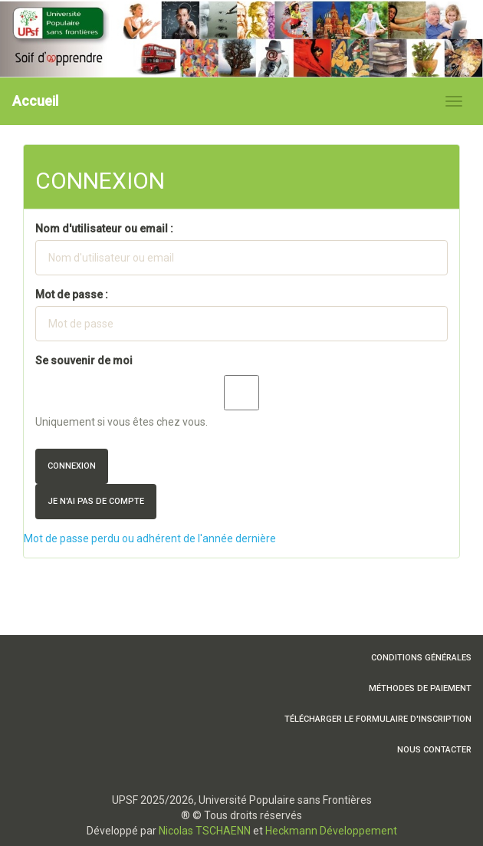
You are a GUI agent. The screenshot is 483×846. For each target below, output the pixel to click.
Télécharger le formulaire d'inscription (378, 719)
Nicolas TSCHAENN (205, 831)
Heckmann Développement (331, 831)
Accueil (35, 101)
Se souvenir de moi (84, 360)
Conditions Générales (421, 658)
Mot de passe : (71, 294)
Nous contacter (434, 750)
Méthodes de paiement (420, 688)
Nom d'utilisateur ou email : (104, 228)
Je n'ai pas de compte (96, 501)
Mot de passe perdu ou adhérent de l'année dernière (150, 538)
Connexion (72, 466)
